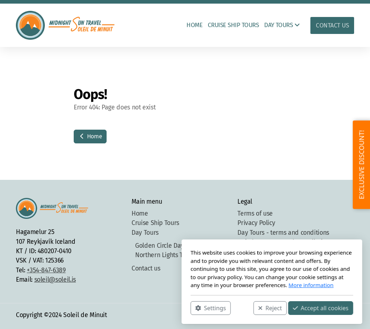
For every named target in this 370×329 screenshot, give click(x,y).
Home (90, 136)
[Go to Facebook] (316, 316)
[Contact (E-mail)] (348, 316)
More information (224, 285)
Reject (183, 308)
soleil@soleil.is (55, 279)
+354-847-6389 (46, 270)
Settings (123, 308)
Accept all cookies (234, 308)
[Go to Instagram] (327, 316)
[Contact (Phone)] (337, 316)
